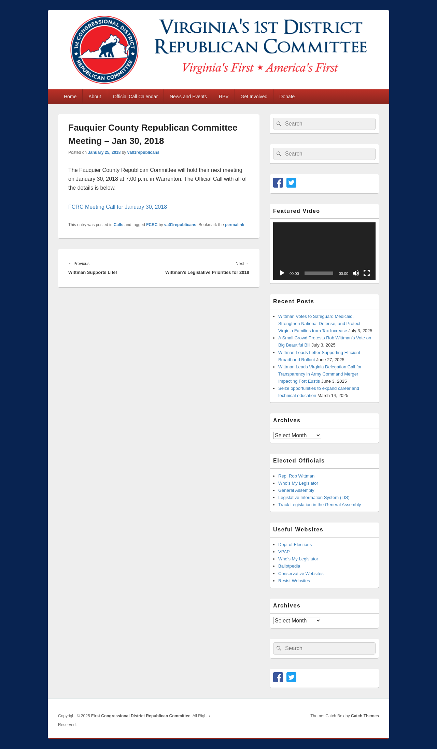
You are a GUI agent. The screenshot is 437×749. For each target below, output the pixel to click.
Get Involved (254, 96)
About (94, 96)
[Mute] (355, 273)
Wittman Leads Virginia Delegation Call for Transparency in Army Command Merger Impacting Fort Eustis (320, 374)
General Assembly (296, 490)
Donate (287, 96)
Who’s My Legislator (298, 483)
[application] (324, 251)
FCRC (151, 224)
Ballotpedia (289, 566)
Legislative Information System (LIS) (314, 497)
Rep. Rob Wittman (296, 476)
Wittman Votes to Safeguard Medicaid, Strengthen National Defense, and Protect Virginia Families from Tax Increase (319, 323)
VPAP (284, 551)
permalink (234, 224)
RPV (224, 96)
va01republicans (143, 152)
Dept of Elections (295, 544)
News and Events (188, 96)
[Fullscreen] (366, 273)
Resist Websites (294, 580)
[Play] (282, 273)
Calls (119, 224)
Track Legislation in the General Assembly (319, 504)
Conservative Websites (301, 573)
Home (70, 96)
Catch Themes (365, 716)
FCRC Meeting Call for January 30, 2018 (117, 207)
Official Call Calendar (135, 96)
